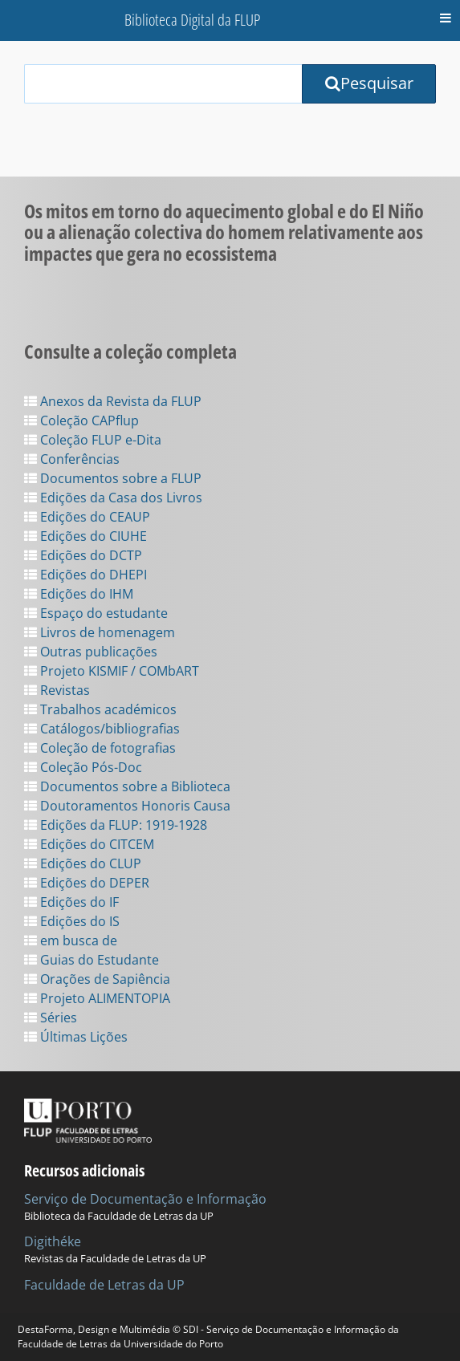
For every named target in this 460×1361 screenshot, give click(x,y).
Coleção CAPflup (81, 420)
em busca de (70, 940)
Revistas (57, 690)
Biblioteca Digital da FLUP (192, 19)
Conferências (72, 459)
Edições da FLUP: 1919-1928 (115, 825)
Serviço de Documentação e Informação (145, 1199)
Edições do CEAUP (87, 517)
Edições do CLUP (82, 863)
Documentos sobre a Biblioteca (127, 786)
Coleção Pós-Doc (83, 767)
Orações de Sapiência (97, 979)
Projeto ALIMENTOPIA (97, 998)
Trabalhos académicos (100, 709)
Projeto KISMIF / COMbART (111, 671)
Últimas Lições (76, 1037)
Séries (50, 1017)
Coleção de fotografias (100, 748)
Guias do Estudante (91, 960)
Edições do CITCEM (89, 844)
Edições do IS (72, 921)
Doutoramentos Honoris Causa (127, 806)
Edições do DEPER (86, 883)
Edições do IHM (78, 594)
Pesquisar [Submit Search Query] (369, 83)
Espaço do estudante (96, 613)
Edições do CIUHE (85, 536)
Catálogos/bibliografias (102, 728)
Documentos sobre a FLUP (113, 478)
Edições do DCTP (83, 555)
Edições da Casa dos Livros (113, 497)
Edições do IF (71, 902)
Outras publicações (90, 651)
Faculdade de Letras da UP (104, 1285)
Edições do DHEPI (85, 574)
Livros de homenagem (99, 632)
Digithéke (52, 1241)
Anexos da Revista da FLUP (113, 401)
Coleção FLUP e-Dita (92, 440)
